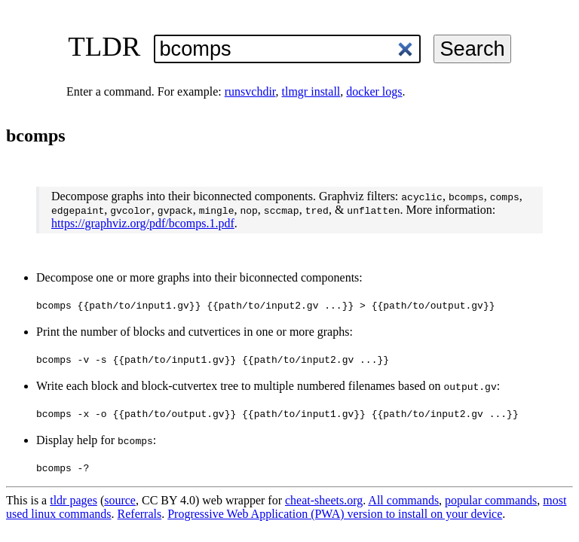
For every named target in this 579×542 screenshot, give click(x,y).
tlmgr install (311, 91)
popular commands (491, 500)
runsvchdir (250, 91)
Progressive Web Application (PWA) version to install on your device (334, 513)
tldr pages (73, 500)
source (120, 500)
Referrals (140, 513)
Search (472, 48)
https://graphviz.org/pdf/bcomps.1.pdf (142, 223)
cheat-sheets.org (324, 500)
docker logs (374, 91)
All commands (403, 500)
